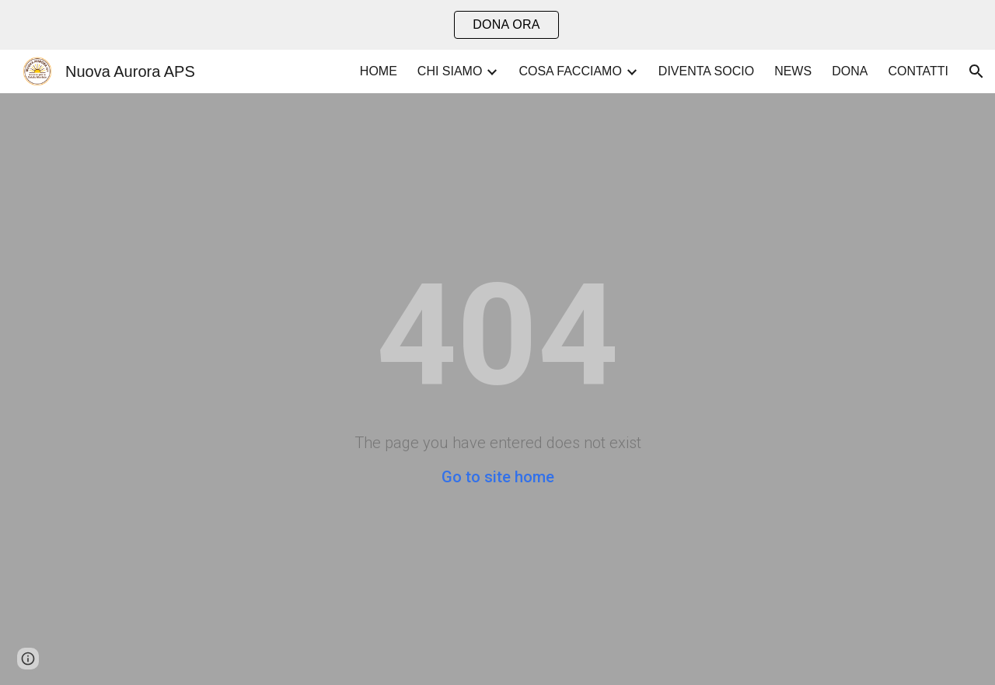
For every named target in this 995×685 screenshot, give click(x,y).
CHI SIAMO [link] (450, 71)
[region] (497, 25)
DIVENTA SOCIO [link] (706, 71)
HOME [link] (378, 71)
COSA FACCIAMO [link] (569, 71)
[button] (976, 71)
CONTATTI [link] (918, 71)
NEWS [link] (793, 71)
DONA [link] (850, 71)
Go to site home (498, 477)
